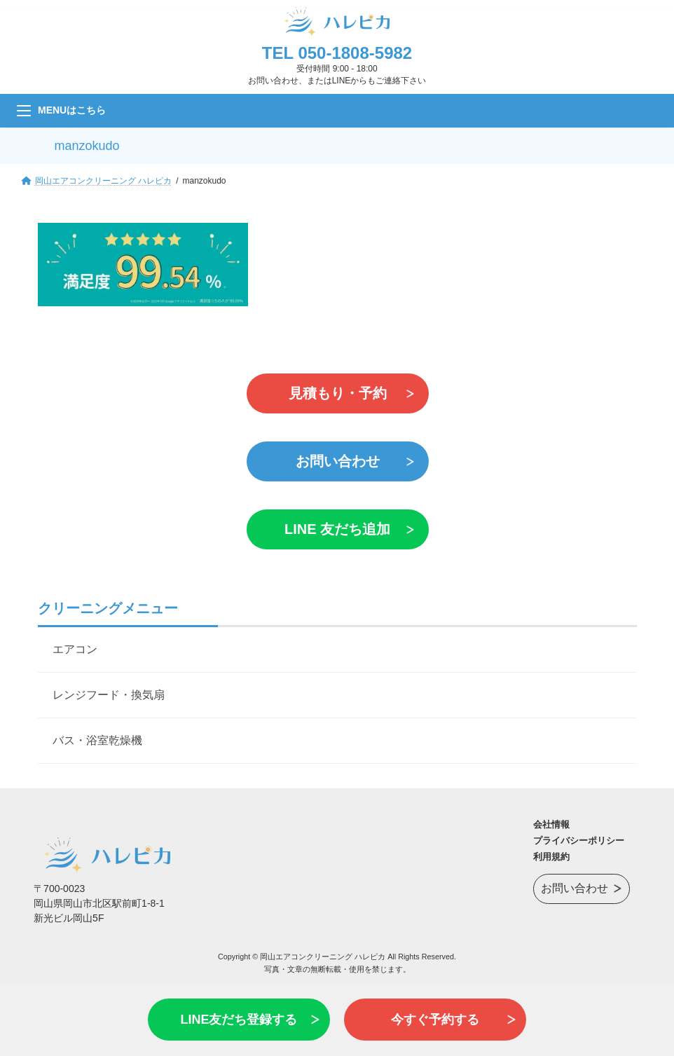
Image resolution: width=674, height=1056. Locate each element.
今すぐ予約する (435, 1020)
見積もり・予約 (337, 393)
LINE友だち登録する (238, 1020)
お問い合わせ (337, 461)
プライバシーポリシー (578, 840)
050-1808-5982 (355, 52)
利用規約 (551, 856)
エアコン (75, 649)
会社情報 (551, 824)
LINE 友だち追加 (337, 529)
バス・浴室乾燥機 (97, 740)
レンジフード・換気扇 (109, 695)
